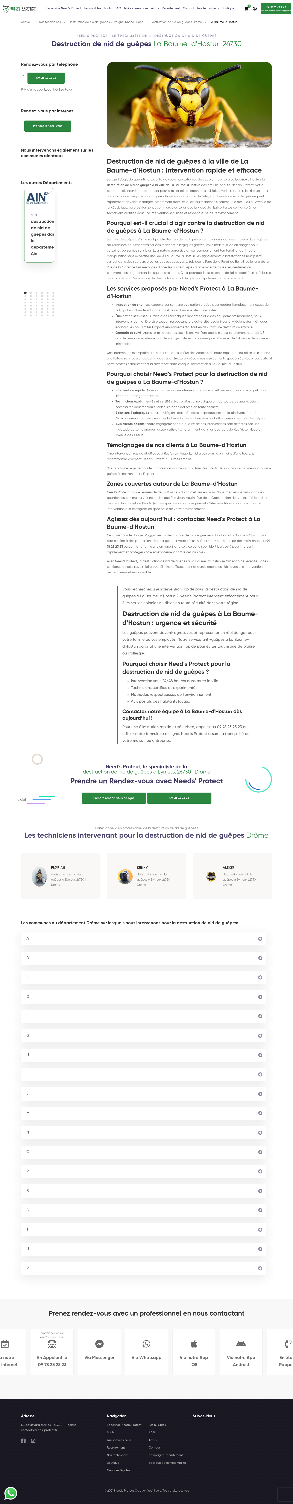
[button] (25, 293)
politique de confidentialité (167, 1462)
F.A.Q (152, 1432)
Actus (152, 1440)
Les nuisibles (157, 1425)
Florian (58, 867)
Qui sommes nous (119, 1440)
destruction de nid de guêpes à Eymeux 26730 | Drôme (68, 880)
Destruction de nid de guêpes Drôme (176, 22)
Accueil (26, 22)
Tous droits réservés (175, 1490)
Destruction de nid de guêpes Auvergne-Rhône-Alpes (106, 22)
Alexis (228, 867)
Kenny (142, 867)
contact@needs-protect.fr (39, 1430)
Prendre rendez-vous (47, 126)
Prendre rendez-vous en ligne (114, 798)
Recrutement (116, 1447)
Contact (154, 1447)
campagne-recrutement (166, 1455)
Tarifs (110, 1432)
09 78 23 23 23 (46, 78)
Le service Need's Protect (124, 1425)
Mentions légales (118, 1470)
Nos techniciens (50, 22)
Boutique (113, 1462)
